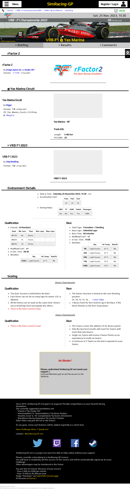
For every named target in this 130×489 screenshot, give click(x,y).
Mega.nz (10, 115)
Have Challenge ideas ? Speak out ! (32, 429)
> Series (9, 10)
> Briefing (68, 10)
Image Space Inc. (14, 70)
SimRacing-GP (60, 4)
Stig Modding (12, 162)
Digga (9, 105)
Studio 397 (29, 70)
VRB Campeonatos (8, 41)
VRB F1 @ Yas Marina (65, 40)
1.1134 (16, 73)
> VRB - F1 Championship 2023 (28, 10)
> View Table (98, 299)
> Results (65, 45)
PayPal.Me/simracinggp (47, 476)
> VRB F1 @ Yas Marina (52, 10)
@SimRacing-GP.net (34, 434)
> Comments (108, 45)
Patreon (32, 478)
